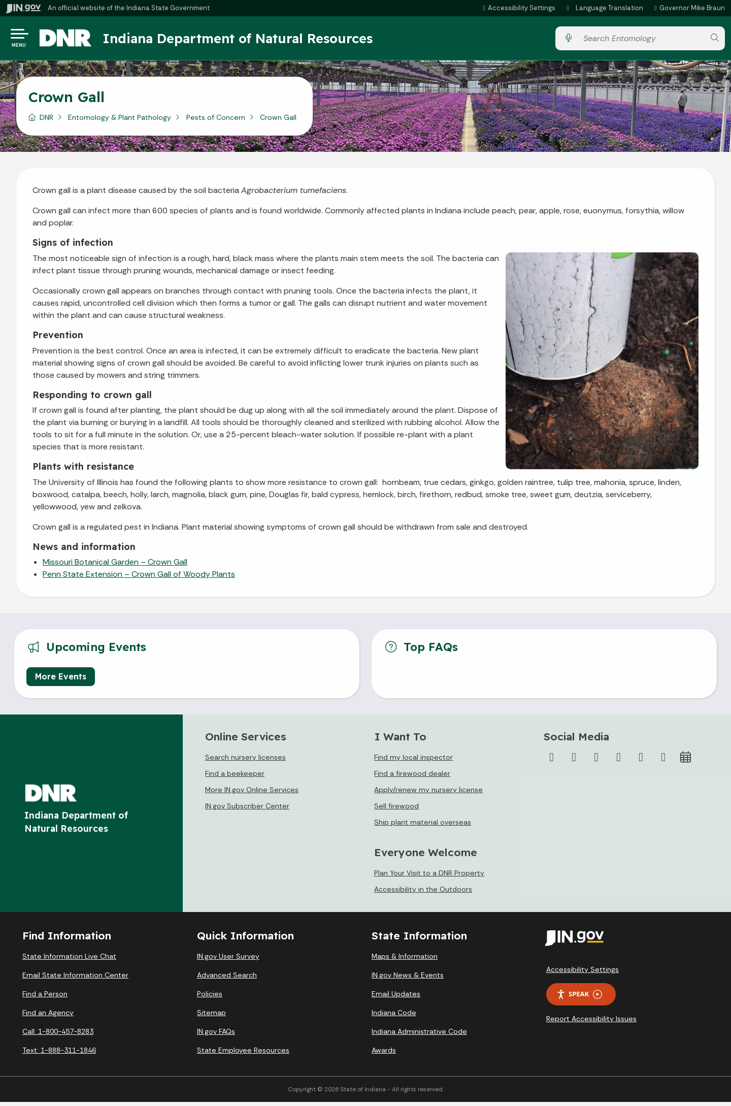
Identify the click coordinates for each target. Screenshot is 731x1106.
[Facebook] (552, 761)
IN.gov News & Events (408, 979)
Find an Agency (48, 1016)
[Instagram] (596, 761)
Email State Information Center (75, 979)
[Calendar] (686, 761)
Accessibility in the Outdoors (423, 893)
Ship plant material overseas (422, 826)
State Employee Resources (243, 1054)
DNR (46, 121)
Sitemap (211, 1016)
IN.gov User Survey (228, 960)
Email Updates (396, 997)
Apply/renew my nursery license (428, 793)
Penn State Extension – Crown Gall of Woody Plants (139, 578)
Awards (384, 1054)
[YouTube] (619, 761)
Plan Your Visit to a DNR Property (429, 877)
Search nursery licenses (245, 761)
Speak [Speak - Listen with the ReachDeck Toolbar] (579, 998)
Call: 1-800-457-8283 (57, 1035)
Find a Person (45, 997)
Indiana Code (394, 1016)
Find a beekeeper (234, 777)
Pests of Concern (215, 121)
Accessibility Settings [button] (582, 973)
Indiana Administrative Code (419, 1035)
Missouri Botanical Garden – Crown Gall (115, 566)
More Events (60, 680)
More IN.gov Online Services (251, 793)
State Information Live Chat (69, 960)
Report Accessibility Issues (591, 1022)
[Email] (663, 761)
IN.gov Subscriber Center (247, 810)
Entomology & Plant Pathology (119, 121)
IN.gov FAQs (216, 1035)
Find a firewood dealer (412, 777)
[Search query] (641, 40)
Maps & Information (405, 960)
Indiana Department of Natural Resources (246, 40)
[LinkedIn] (641, 761)
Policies (209, 997)
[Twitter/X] (574, 761)
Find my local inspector (413, 761)
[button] (517, 8)
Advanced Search (227, 979)
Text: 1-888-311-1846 (59, 1054)
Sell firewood (396, 810)
